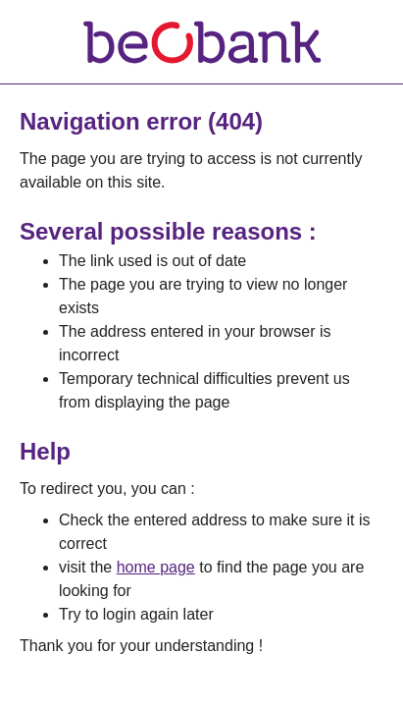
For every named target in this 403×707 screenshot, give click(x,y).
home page (156, 567)
